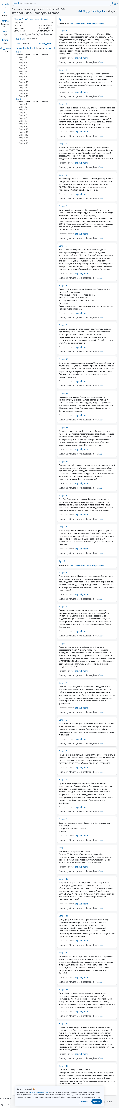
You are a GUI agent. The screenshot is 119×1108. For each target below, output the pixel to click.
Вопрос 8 (63, 285)
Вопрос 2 (63, 70)
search (16, 3)
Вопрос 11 (63, 393)
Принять (96, 1101)
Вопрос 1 (63, 30)
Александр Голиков (39, 19)
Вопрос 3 (63, 104)
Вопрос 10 (63, 359)
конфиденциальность (39, 1092)
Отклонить (84, 1101)
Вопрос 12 (63, 427)
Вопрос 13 (63, 461)
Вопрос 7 (63, 246)
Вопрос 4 (63, 143)
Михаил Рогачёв (21, 19)
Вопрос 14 (63, 495)
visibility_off (85, 11)
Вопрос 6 (63, 206)
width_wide (99, 11)
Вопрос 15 (63, 526)
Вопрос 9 (63, 325)
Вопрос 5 (63, 175)
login (115, 3)
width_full (111, 11)
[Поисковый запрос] (64, 3)
